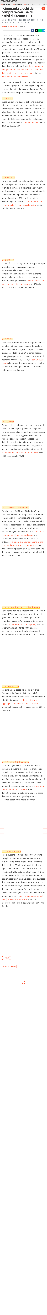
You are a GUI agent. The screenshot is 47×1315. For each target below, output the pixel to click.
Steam (6, 958)
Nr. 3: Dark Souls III (10, 686)
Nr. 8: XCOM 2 (8, 260)
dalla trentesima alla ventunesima (17, 73)
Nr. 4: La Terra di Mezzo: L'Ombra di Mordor (21, 607)
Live (39, 4)
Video (33, 4)
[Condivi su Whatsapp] (40, 30)
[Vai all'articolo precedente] (45, 831)
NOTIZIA (4, 26)
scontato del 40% (30, 122)
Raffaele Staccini (12, 26)
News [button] (26, 4)
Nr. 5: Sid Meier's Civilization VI (15, 507)
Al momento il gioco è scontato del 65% (20, 452)
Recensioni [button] (17, 4)
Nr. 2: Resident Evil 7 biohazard (15, 762)
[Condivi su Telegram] (43, 30)
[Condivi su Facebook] (32, 30)
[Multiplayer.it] (9, 1)
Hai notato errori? (9, 966)
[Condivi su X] (36, 30)
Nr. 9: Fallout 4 (8, 177)
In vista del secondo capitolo (22, 624)
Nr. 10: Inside (7, 98)
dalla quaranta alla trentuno (30, 69)
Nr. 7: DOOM (7, 339)
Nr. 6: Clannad (8, 421)
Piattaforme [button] (6, 4)
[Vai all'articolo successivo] (2, 831)
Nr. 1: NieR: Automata (11, 851)
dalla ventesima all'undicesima (16, 76)
